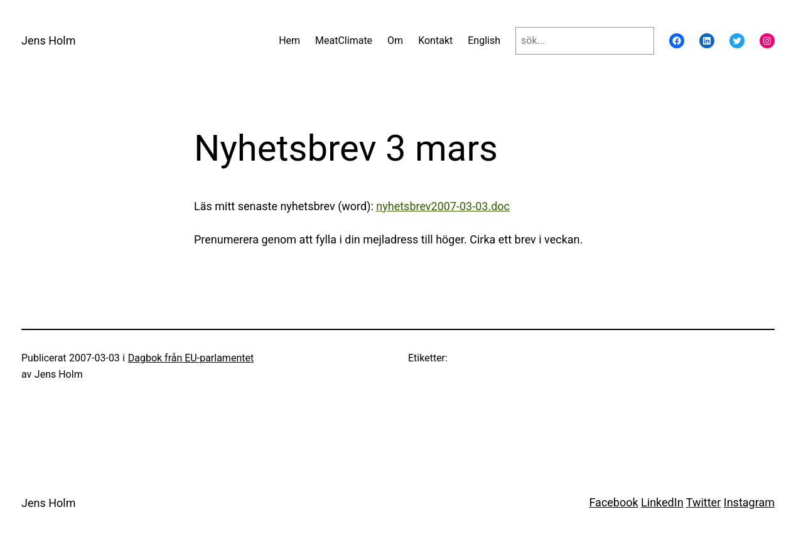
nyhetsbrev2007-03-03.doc (443, 206)
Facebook (613, 502)
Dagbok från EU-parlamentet (191, 358)
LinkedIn (662, 502)
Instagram (749, 502)
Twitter (703, 502)
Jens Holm (48, 40)
